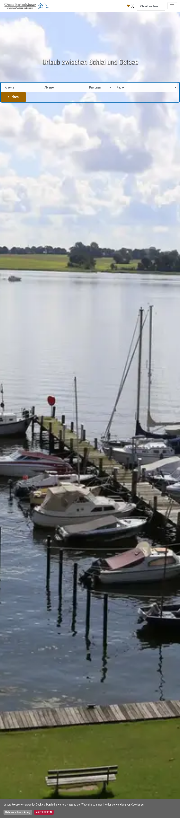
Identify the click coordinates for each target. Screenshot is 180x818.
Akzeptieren (44, 812)
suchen (13, 97)
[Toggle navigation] (172, 5)
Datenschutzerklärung (17, 812)
